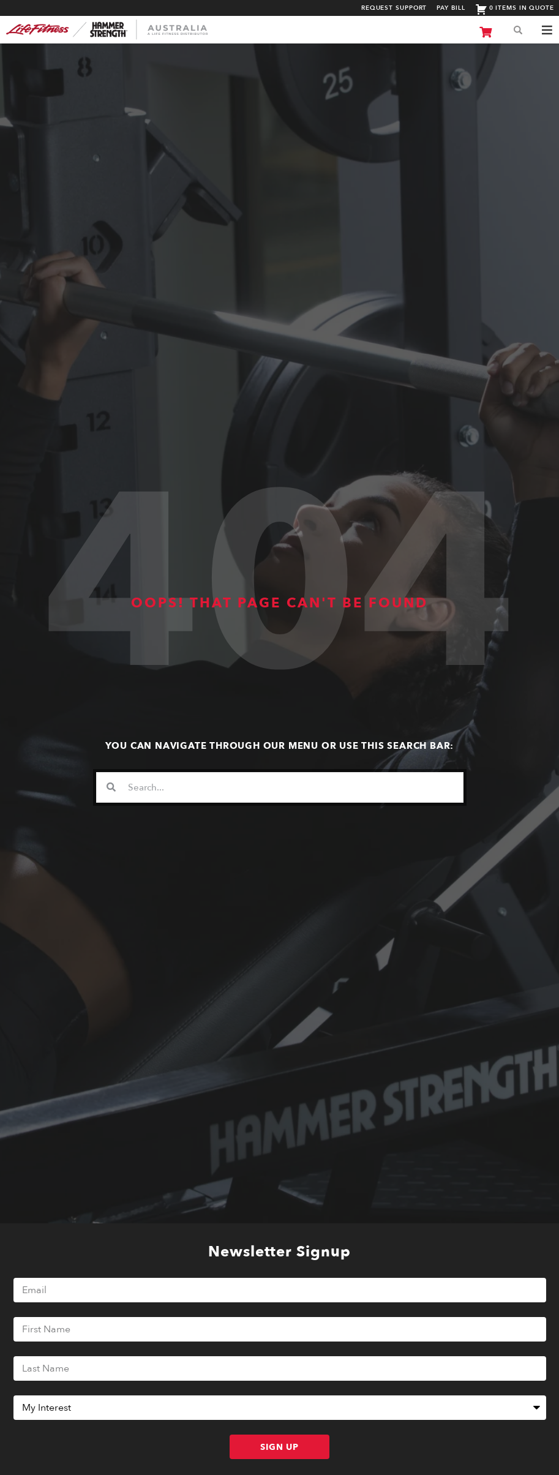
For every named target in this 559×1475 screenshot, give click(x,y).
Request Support (394, 8)
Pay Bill (451, 8)
